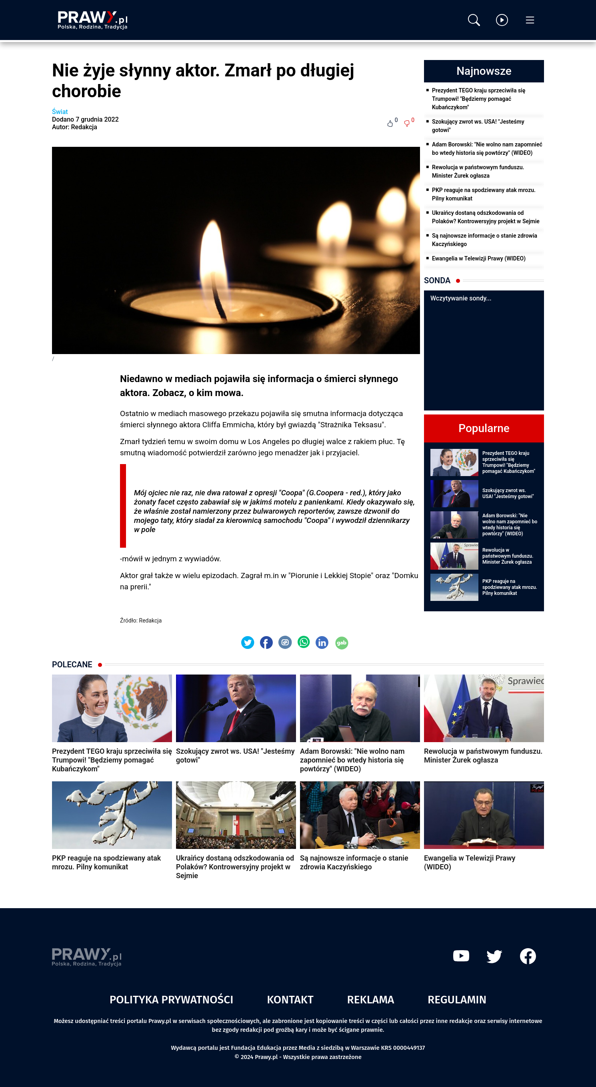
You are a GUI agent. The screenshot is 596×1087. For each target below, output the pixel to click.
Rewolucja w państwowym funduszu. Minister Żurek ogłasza (478, 171)
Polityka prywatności (172, 999)
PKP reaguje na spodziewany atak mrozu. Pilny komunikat (484, 194)
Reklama (370, 999)
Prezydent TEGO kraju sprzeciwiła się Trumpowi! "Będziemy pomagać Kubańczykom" (478, 98)
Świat (60, 112)
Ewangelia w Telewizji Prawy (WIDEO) (479, 258)
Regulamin (457, 999)
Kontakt (290, 999)
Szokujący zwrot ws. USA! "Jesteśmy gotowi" (478, 125)
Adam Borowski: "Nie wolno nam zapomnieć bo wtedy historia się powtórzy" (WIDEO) (487, 148)
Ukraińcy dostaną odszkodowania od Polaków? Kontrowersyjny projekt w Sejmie (486, 217)
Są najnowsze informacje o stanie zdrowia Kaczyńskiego (484, 239)
